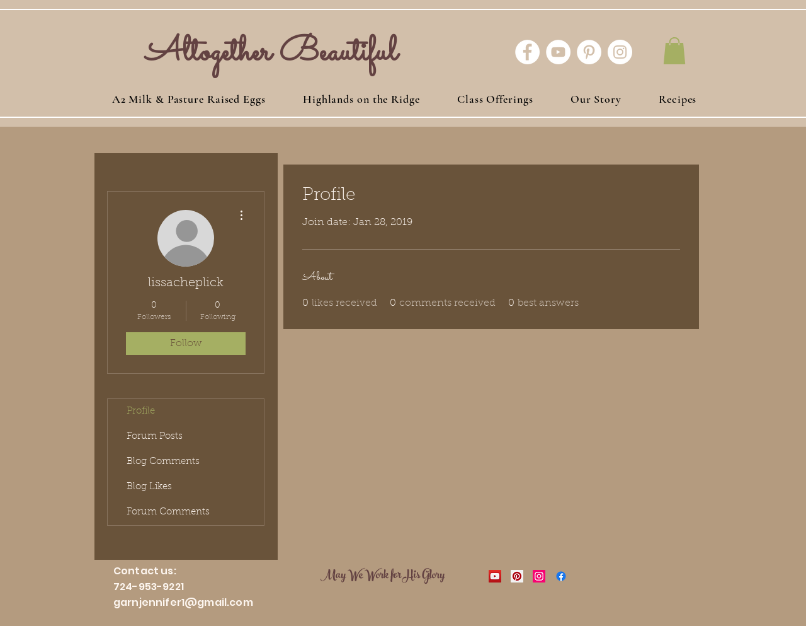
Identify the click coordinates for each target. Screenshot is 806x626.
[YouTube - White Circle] (558, 52)
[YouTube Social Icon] (495, 576)
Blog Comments (163, 462)
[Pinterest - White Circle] (589, 52)
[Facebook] (561, 576)
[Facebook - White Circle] (527, 52)
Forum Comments (168, 512)
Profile (141, 411)
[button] (674, 50)
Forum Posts (155, 436)
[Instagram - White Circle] (620, 52)
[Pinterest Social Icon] (517, 576)
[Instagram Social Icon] (539, 576)
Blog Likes (149, 487)
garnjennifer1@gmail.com (183, 602)
